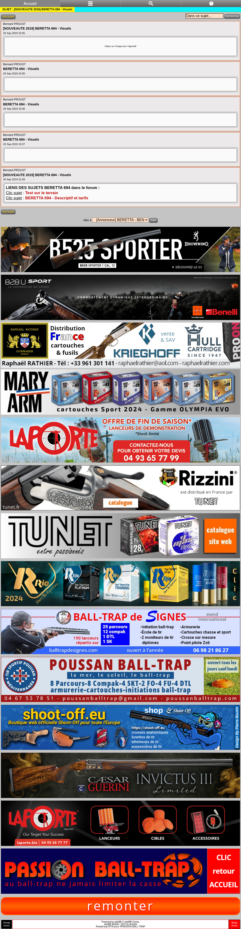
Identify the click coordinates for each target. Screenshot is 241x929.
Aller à (87, 220)
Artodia (133, 924)
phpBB (118, 922)
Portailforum (6, 924)
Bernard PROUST (14, 24)
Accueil (30, 4)
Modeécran (234, 924)
